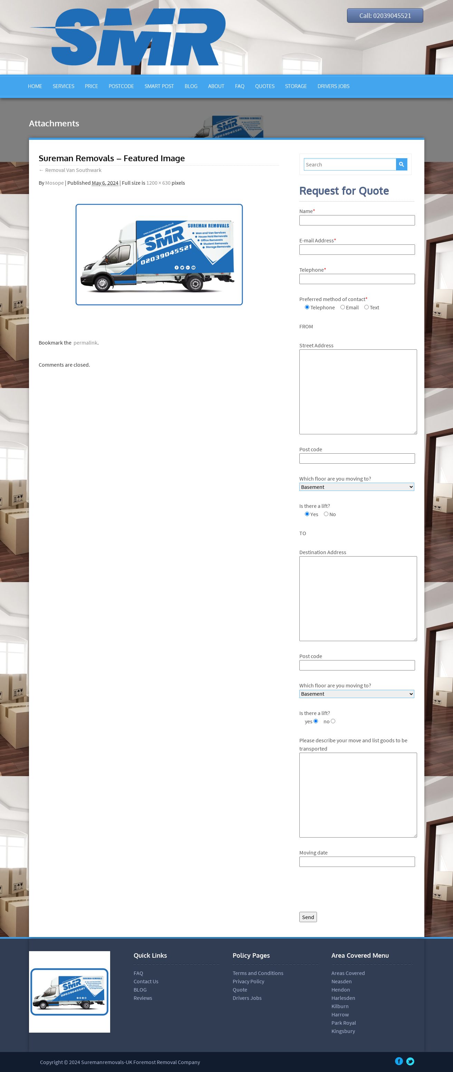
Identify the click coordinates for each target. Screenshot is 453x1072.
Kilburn (340, 1006)
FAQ (239, 86)
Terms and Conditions (258, 972)
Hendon (340, 989)
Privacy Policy (248, 981)
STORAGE (296, 86)
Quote (240, 989)
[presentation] (351, 891)
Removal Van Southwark (70, 169)
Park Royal (343, 1022)
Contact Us (146, 981)
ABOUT (216, 86)
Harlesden (343, 997)
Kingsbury (343, 1030)
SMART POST (159, 86)
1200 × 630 (158, 182)
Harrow (340, 1014)
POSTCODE (121, 86)
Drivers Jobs (247, 997)
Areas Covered (348, 972)
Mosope (54, 182)
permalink (84, 342)
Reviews (143, 997)
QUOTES (264, 86)
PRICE (91, 86)
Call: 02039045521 (385, 15)
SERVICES (63, 86)
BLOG (191, 86)
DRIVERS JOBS (333, 86)
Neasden (341, 981)
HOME (35, 86)
